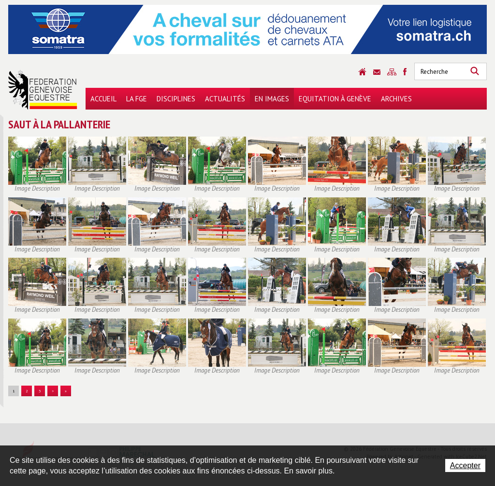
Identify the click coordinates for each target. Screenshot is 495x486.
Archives (396, 98)
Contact (376, 72)
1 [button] (14, 391)
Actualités (225, 98)
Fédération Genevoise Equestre (42, 90)
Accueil (103, 98)
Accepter (465, 465)
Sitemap (391, 72)
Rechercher (474, 71)
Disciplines (176, 98)
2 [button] (27, 391)
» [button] (66, 391)
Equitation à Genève (335, 98)
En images (272, 98)
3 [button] (40, 391)
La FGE (136, 98)
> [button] (53, 391)
